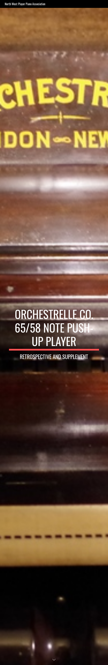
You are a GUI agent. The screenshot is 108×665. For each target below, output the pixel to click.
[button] (54, 660)
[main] (54, 336)
